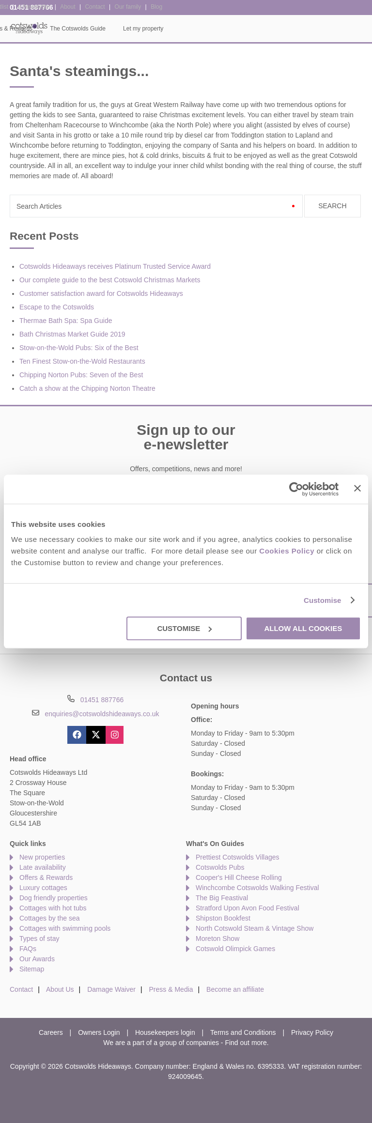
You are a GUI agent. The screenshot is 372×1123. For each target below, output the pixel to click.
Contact (21, 989)
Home (65, 28)
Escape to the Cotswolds (56, 307)
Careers (51, 1032)
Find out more (245, 1042)
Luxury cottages (43, 888)
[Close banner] (357, 488)
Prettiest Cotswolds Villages (237, 857)
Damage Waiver (111, 989)
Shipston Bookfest (223, 918)
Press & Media (171, 989)
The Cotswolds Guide (278, 28)
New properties (42, 857)
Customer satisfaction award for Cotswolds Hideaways (101, 293)
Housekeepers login (165, 1032)
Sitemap (31, 969)
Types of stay (39, 938)
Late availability (42, 867)
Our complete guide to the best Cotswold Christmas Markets (110, 280)
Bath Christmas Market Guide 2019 (72, 334)
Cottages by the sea (49, 918)
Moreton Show (217, 938)
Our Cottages (107, 28)
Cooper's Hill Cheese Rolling (239, 877)
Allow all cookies (303, 628)
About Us (60, 989)
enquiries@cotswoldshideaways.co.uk (102, 714)
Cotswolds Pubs (220, 867)
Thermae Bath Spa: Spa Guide (65, 320)
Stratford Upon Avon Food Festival (247, 908)
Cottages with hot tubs (53, 908)
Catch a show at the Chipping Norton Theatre (87, 388)
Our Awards (37, 959)
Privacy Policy (312, 1032)
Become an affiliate (235, 989)
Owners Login (99, 1032)
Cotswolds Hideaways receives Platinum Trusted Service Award (115, 266)
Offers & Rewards (209, 28)
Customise (322, 600)
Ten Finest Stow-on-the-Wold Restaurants (82, 361)
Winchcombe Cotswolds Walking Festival (257, 888)
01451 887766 (31, 7)
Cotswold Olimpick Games (235, 949)
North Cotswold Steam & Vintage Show (254, 928)
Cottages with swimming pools (64, 928)
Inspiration (155, 28)
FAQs (27, 949)
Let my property (343, 28)
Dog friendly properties (53, 898)
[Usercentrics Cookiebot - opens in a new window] (296, 489)
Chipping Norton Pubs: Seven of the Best (81, 375)
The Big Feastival (222, 898)
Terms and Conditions (243, 1032)
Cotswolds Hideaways (29, 28)
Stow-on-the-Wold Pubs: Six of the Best (79, 348)
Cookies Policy (286, 551)
